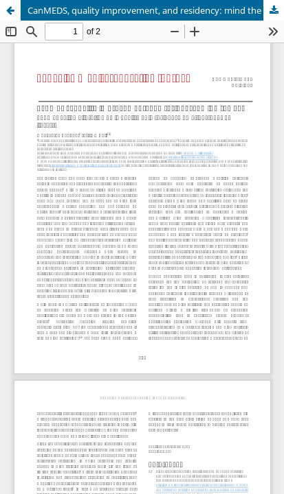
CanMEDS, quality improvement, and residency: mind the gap (153, 10)
